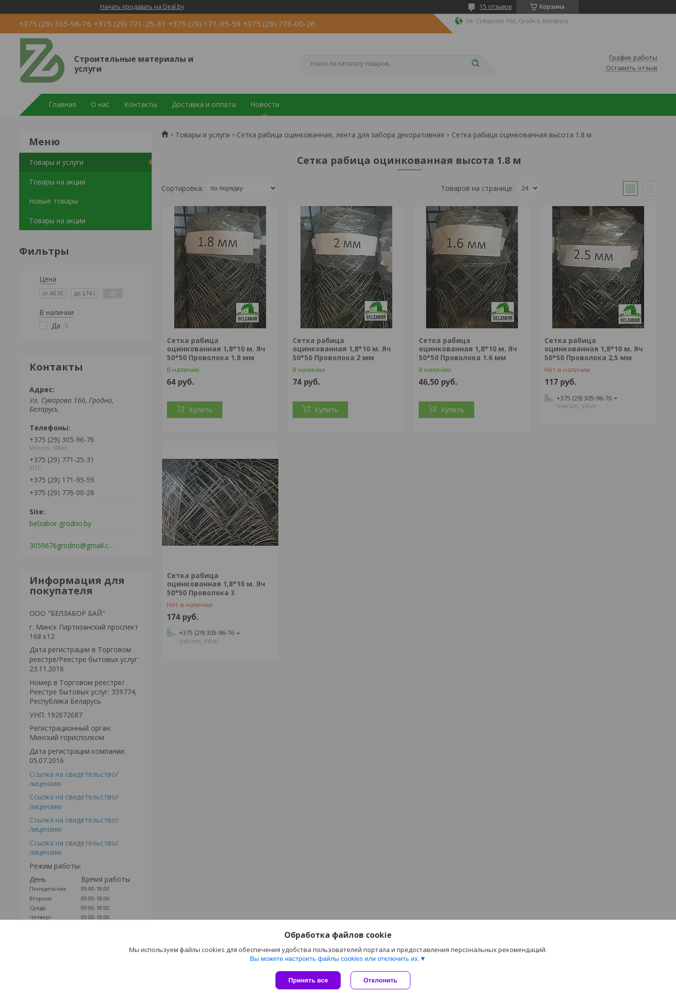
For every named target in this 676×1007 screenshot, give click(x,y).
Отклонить (380, 980)
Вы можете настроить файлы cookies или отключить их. (335, 958)
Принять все (308, 980)
